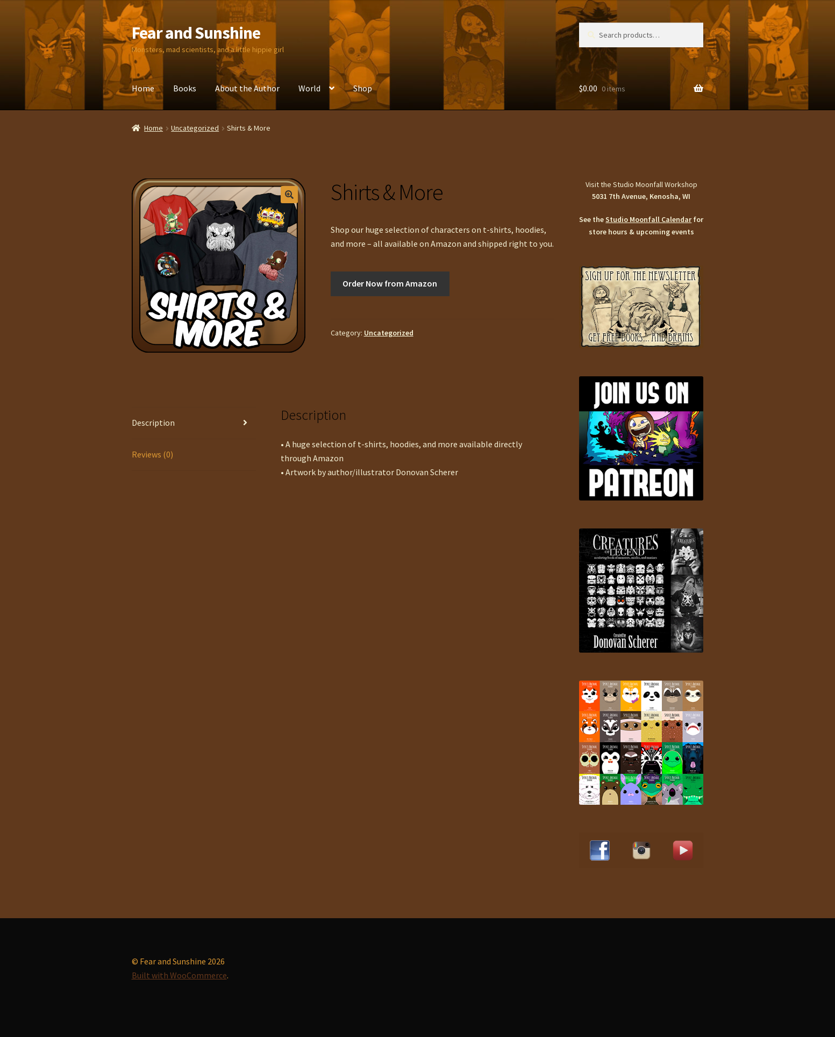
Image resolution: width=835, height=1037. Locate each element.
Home (143, 88)
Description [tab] (153, 422)
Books (184, 88)
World (309, 88)
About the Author (247, 88)
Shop (362, 88)
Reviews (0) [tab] (152, 454)
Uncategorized (195, 128)
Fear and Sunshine (196, 33)
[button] (289, 194)
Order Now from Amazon (389, 283)
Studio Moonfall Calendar (648, 219)
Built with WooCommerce (179, 975)
